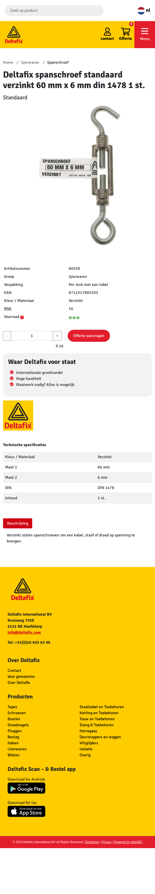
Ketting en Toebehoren (99, 712)
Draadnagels (18, 724)
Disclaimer (92, 842)
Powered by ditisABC (128, 842)
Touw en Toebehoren (97, 718)
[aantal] (32, 336)
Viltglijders (89, 743)
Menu (145, 34)
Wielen (14, 755)
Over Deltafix (19, 682)
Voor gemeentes (21, 676)
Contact (14, 670)
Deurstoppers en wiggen (100, 737)
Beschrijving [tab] (17, 523)
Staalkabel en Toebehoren (102, 706)
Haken (13, 743)
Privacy (106, 842)
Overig (85, 755)
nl (143, 10)
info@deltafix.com (24, 632)
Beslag (13, 737)
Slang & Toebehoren (97, 724)
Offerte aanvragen (88, 335)
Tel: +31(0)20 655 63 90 (29, 642)
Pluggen (15, 731)
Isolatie (86, 749)
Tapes (12, 706)
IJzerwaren (17, 749)
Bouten (14, 718)
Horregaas (88, 731)
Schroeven (17, 712)
